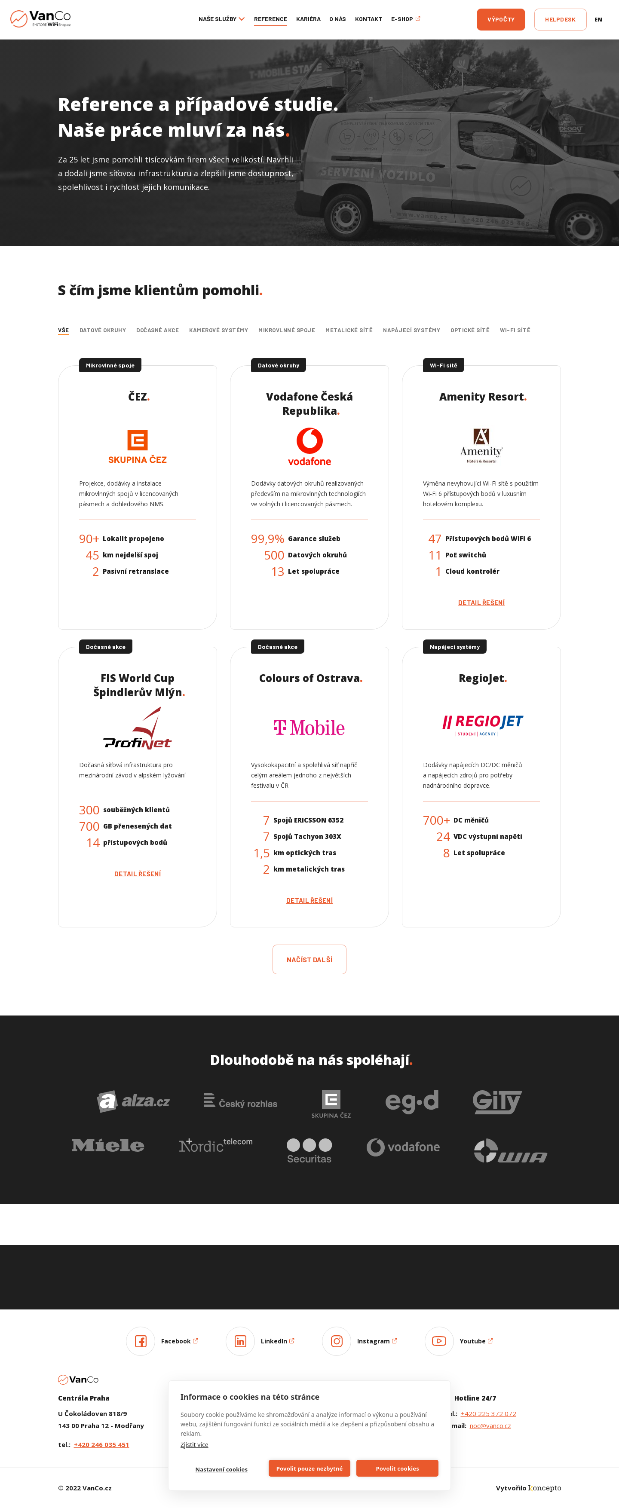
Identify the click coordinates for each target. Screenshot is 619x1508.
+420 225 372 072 (488, 1413)
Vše (63, 330)
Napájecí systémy (411, 330)
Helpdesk (560, 19)
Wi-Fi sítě (515, 330)
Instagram (377, 1341)
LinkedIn (277, 1341)
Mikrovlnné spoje (286, 330)
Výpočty (501, 19)
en (598, 19)
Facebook (179, 1341)
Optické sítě (470, 330)
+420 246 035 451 (101, 1444)
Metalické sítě (349, 330)
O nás (337, 18)
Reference (270, 18)
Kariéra (308, 18)
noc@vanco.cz (490, 1425)
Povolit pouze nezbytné (309, 1468)
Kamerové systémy (218, 330)
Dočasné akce (157, 330)
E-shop (405, 18)
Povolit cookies (397, 1468)
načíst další (310, 959)
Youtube (476, 1341)
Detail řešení (481, 602)
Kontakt (368, 18)
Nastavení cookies (221, 1469)
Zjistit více (194, 1445)
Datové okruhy (103, 330)
